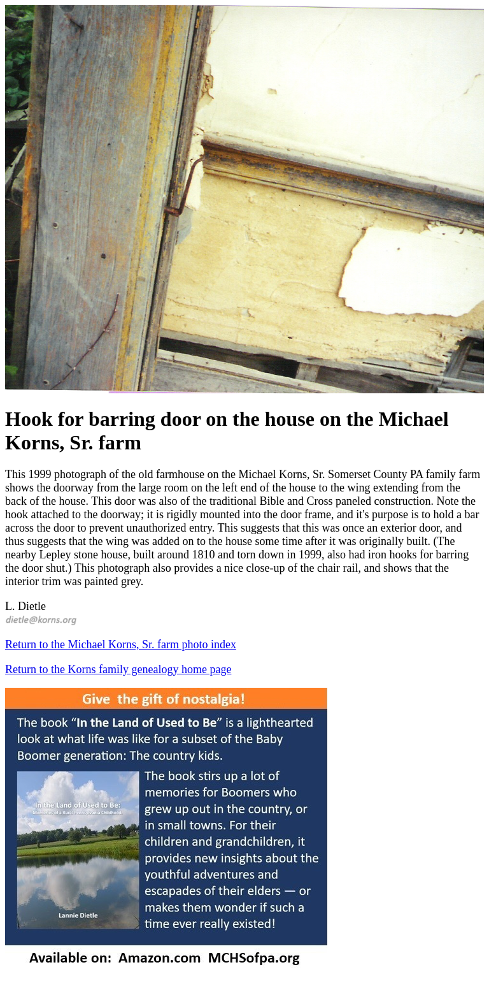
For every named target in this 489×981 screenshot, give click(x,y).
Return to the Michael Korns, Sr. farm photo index (120, 644)
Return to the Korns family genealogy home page (118, 669)
